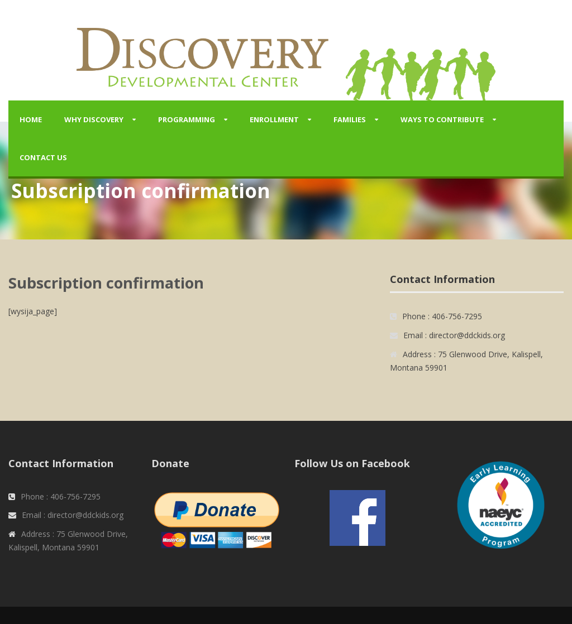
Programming (186, 119)
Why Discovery (93, 119)
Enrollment (274, 119)
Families (349, 119)
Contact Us (43, 157)
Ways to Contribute (442, 119)
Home (31, 119)
